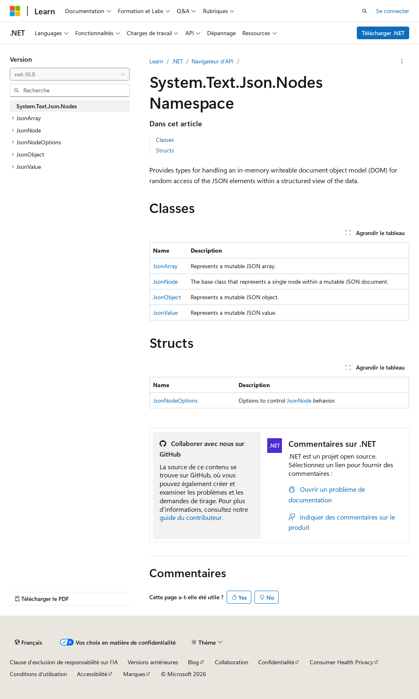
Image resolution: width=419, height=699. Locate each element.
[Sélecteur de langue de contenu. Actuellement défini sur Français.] (28, 642)
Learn (156, 61)
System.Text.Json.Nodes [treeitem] (46, 106)
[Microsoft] (15, 11)
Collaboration (231, 662)
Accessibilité (92, 674)
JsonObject (167, 297)
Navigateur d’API (212, 61)
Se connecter (392, 11)
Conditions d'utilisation (38, 674)
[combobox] (70, 74)
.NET (177, 61)
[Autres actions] (402, 61)
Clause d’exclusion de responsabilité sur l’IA (64, 662)
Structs (165, 150)
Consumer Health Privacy (341, 662)
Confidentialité (276, 662)
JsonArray (165, 266)
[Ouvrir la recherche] (364, 11)
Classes (165, 139)
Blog (193, 662)
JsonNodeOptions (175, 400)
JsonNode (165, 281)
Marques (134, 674)
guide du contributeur (191, 517)
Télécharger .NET (383, 33)
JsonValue (165, 312)
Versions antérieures (153, 662)
